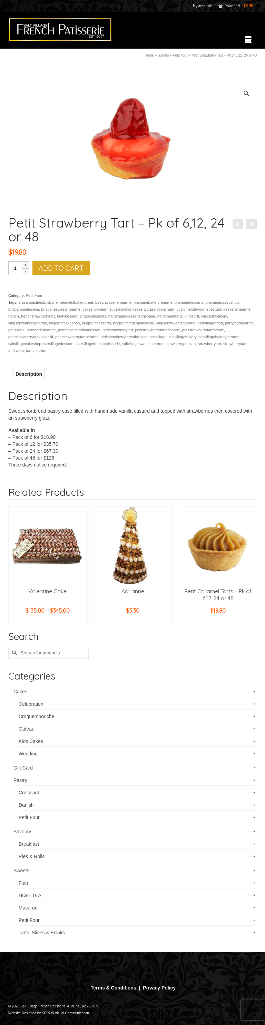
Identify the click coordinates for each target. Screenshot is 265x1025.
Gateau (27, 729)
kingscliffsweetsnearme (176, 323)
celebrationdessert (129, 309)
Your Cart (235, 5)
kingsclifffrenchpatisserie (133, 323)
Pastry (20, 780)
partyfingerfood (210, 323)
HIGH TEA (30, 895)
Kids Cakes (31, 741)
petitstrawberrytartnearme (76, 337)
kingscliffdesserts (96, 323)
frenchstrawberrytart (38, 316)
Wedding (28, 753)
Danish (26, 805)
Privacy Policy (159, 988)
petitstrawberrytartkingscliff (30, 337)
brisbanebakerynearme (153, 302)
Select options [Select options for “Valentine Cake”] (47, 620)
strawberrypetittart (181, 344)
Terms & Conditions (113, 988)
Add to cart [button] (132, 620)
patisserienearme (41, 330)
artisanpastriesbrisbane (38, 302)
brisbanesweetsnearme (60, 309)
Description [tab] (29, 374)
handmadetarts (170, 316)
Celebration (31, 704)
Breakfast (29, 844)
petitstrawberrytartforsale (203, 330)
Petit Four (34, 295)
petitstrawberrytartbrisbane (157, 330)
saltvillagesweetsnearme (143, 344)
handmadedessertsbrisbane (131, 316)
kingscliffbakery (214, 316)
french (13, 316)
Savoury (22, 831)
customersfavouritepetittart (198, 309)
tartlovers (16, 351)
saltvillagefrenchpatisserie (98, 344)
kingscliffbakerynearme (27, 323)
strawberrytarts (235, 344)
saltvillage (158, 337)
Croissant (29, 792)
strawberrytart (209, 344)
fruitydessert (67, 316)
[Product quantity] (15, 268)
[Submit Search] (13, 653)
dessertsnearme (237, 309)
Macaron (28, 908)
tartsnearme (36, 351)
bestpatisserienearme (113, 302)
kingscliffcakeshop (64, 323)
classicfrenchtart (160, 309)
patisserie (16, 330)
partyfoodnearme (239, 323)
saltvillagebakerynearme (218, 337)
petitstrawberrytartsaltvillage (124, 337)
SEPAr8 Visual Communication (65, 1013)
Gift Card (23, 768)
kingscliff (192, 316)
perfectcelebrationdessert (79, 330)
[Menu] (248, 40)
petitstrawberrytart (117, 330)
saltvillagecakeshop (24, 344)
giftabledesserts (93, 316)
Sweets (21, 870)
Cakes (20, 691)
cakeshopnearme (96, 309)
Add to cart (61, 268)
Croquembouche (37, 716)
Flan (23, 883)
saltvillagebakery (183, 337)
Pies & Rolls (32, 856)
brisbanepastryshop (222, 302)
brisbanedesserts (189, 302)
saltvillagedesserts (59, 344)
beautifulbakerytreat (76, 302)
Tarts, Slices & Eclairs (42, 932)
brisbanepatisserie (23, 309)
